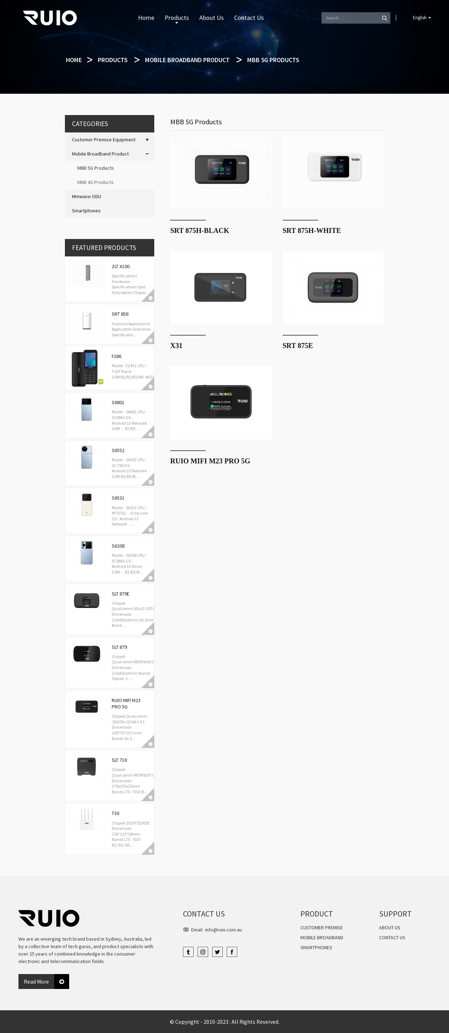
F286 (116, 356)
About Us (211, 17)
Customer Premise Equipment (103, 139)
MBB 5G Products (273, 60)
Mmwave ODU (86, 196)
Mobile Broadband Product (187, 60)
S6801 (118, 402)
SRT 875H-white (312, 230)
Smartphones (86, 210)
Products (177, 18)
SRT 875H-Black (199, 230)
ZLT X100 (120, 266)
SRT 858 (120, 314)
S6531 (118, 498)
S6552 (118, 450)
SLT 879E (120, 594)
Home (146, 17)
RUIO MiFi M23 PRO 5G (126, 703)
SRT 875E (298, 345)
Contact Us (249, 17)
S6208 (118, 546)
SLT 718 (119, 760)
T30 (115, 813)
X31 (176, 345)
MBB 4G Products (95, 182)
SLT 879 (119, 647)
